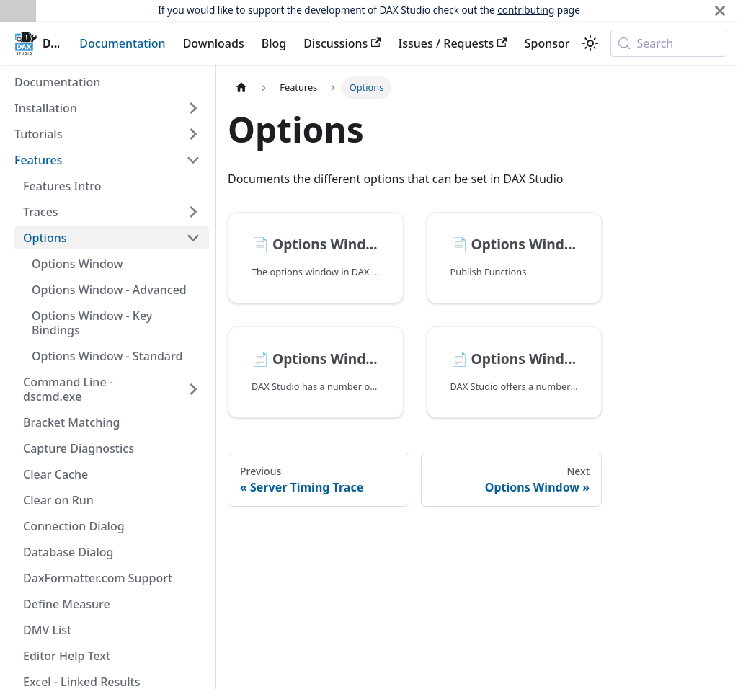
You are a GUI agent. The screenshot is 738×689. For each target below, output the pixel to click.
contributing (525, 10)
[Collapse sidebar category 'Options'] (193, 237)
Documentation (122, 43)
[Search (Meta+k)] (668, 43)
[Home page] (241, 87)
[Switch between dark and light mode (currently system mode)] (590, 43)
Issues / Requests (453, 43)
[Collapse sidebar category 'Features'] (193, 160)
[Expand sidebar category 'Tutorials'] (193, 134)
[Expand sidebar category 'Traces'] (193, 211)
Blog (274, 43)
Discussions (342, 43)
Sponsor (547, 43)
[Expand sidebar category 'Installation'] (193, 108)
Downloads (213, 43)
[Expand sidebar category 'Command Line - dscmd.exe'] (193, 389)
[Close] (720, 10)
